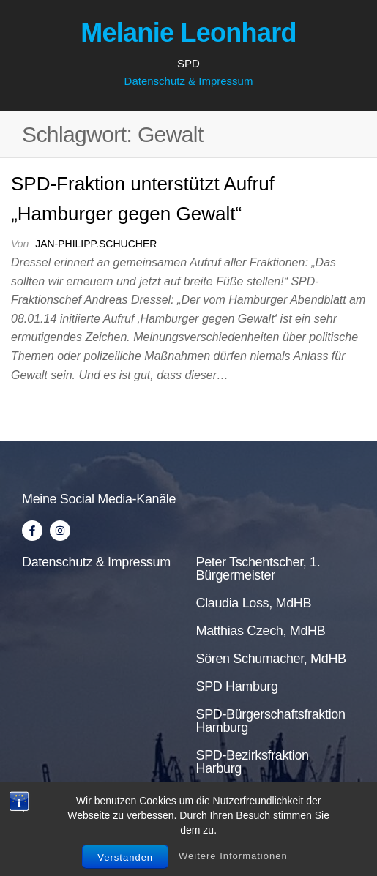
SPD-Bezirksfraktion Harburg (252, 762)
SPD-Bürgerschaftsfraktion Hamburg (271, 721)
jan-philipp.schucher (96, 244)
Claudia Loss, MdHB (254, 603)
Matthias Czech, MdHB (261, 631)
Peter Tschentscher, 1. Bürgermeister (258, 569)
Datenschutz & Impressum (188, 81)
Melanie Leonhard (188, 33)
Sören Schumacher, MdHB (271, 658)
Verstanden (125, 857)
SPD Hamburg (237, 686)
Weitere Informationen (233, 855)
